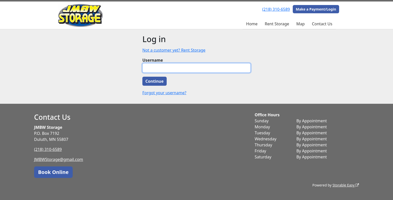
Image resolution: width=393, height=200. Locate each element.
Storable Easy (346, 185)
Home (252, 24)
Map (300, 24)
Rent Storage (277, 24)
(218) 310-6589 (276, 9)
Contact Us (322, 24)
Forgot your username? (164, 92)
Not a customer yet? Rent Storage (174, 50)
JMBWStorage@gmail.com (58, 159)
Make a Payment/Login (316, 9)
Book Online (53, 172)
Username (152, 60)
